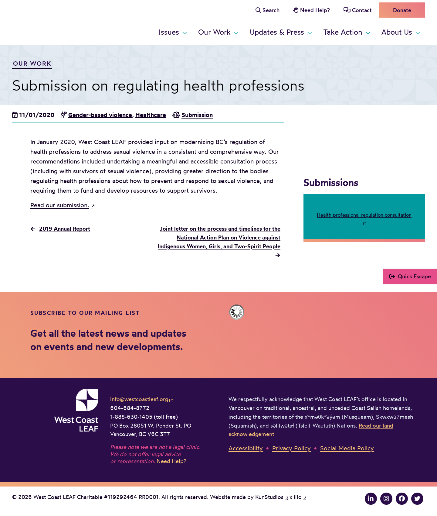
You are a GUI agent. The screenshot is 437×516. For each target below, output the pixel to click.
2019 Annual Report (64, 228)
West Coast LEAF (57, 21)
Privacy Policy (291, 448)
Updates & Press (277, 31)
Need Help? (315, 10)
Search (271, 10)
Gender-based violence (100, 115)
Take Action (342, 31)
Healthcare (150, 115)
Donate (402, 10)
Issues (169, 31)
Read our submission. (59, 205)
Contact (362, 10)
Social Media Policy (347, 448)
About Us (396, 31)
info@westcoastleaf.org (139, 399)
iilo (298, 497)
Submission (197, 115)
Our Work (214, 31)
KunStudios (269, 497)
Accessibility (246, 448)
